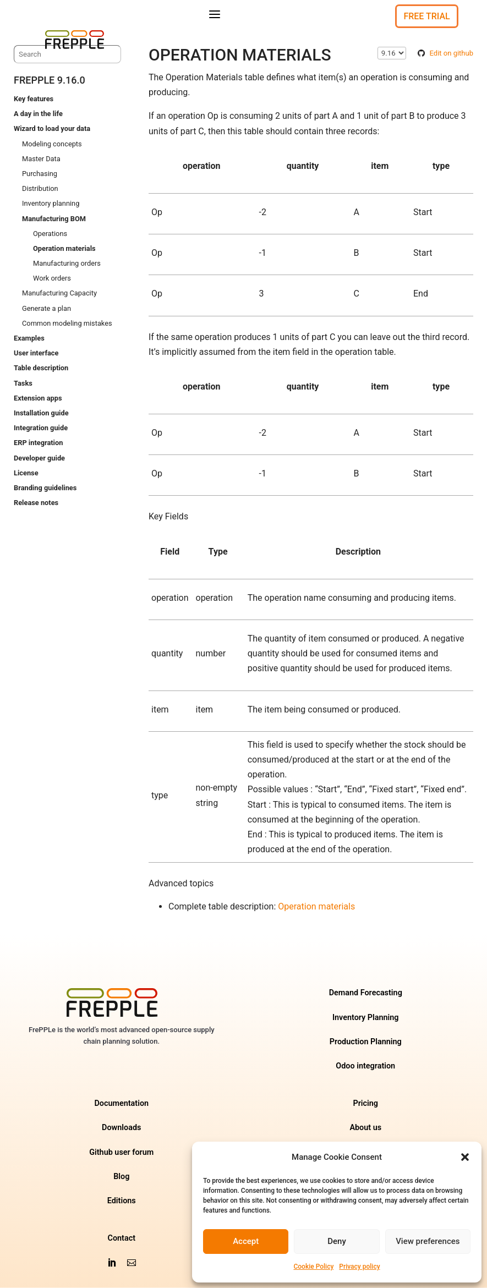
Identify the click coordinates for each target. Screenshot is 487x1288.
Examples (29, 338)
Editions (121, 1200)
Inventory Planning (365, 1017)
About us (365, 1128)
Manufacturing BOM (54, 219)
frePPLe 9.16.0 (49, 80)
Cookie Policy (313, 1266)
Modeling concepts (52, 144)
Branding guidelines (45, 488)
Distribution (40, 188)
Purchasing (39, 173)
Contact (122, 1238)
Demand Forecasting (365, 993)
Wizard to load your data (52, 129)
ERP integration (38, 443)
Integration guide (41, 428)
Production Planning (366, 1041)
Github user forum (121, 1152)
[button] (464, 1157)
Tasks (23, 383)
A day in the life (38, 113)
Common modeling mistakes (67, 323)
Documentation (121, 1103)
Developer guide (39, 458)
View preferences (427, 1241)
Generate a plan (46, 308)
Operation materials (64, 248)
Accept (246, 1241)
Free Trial (426, 16)
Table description (41, 368)
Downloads (121, 1128)
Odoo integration (365, 1066)
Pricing (365, 1103)
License (26, 473)
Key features (33, 99)
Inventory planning (50, 204)
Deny (336, 1241)
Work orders (52, 278)
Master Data (41, 159)
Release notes (36, 502)
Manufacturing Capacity (59, 293)
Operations (50, 233)
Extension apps (38, 398)
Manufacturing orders (67, 263)
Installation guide (41, 413)
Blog (121, 1176)
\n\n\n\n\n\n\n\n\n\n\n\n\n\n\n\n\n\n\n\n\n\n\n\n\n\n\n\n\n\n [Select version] (391, 53)
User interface (36, 353)
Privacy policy (359, 1266)
